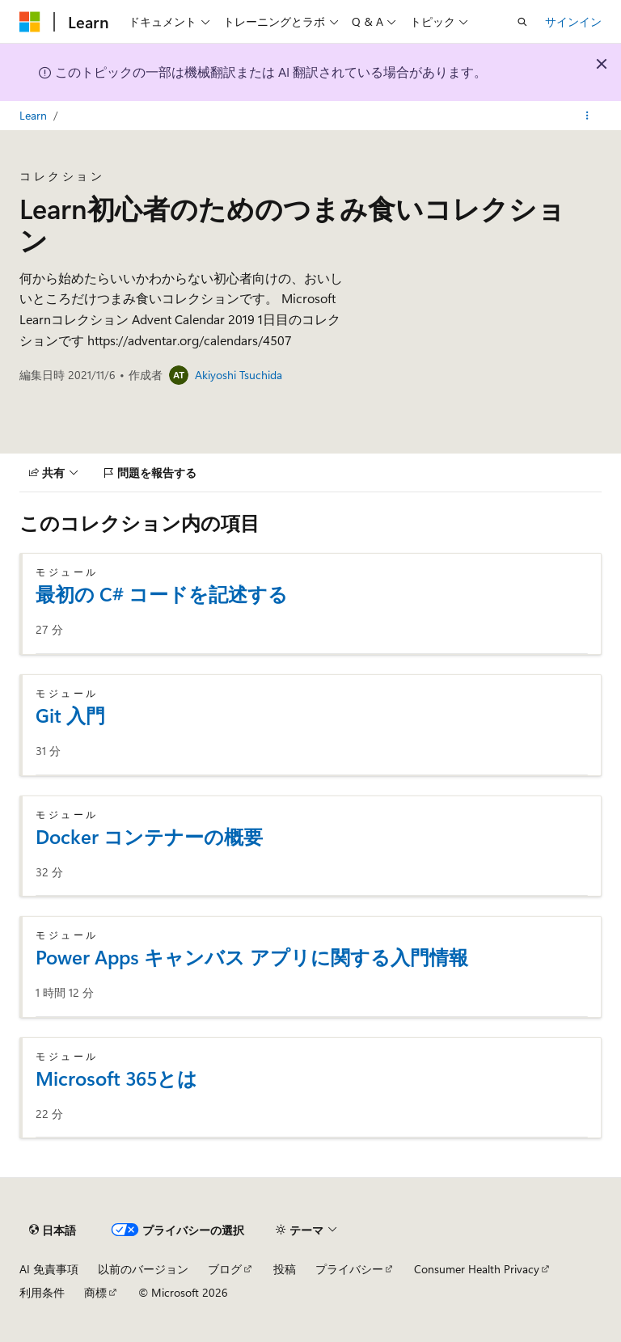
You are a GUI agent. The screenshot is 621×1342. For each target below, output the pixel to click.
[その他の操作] (587, 116)
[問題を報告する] (150, 473)
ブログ (225, 1269)
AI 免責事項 (48, 1269)
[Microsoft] (29, 21)
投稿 (284, 1269)
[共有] (53, 473)
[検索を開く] (522, 21)
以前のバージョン (143, 1269)
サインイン (573, 21)
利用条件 (42, 1292)
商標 (95, 1292)
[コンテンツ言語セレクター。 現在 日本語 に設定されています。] (52, 1230)
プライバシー (349, 1269)
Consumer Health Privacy (476, 1269)
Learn (33, 115)
